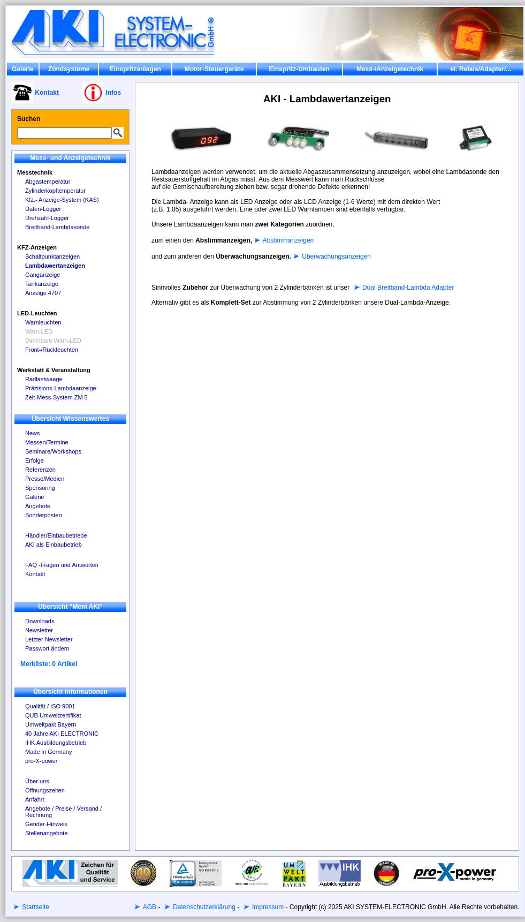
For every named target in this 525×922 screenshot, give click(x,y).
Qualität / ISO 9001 (50, 706)
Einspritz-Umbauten (299, 69)
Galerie (23, 69)
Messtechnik (34, 172)
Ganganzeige (42, 274)
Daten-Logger (43, 209)
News (32, 433)
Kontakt (35, 574)
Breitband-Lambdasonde (57, 227)
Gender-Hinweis (46, 824)
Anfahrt (34, 799)
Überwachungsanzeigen (335, 256)
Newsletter (39, 630)
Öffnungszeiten (45, 790)
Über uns (37, 781)
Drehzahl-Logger (47, 218)
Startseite (34, 907)
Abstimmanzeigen (287, 240)
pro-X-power (41, 761)
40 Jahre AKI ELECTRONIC (61, 733)
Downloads (39, 621)
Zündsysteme (68, 69)
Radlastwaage (44, 379)
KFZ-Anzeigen (37, 247)
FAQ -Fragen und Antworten (61, 565)
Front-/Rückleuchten (51, 349)
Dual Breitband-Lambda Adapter (407, 287)
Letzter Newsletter (49, 639)
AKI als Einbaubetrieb (53, 544)
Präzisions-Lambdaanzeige (60, 388)
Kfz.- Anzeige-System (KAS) (62, 200)
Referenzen (40, 469)
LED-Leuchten (37, 313)
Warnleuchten (43, 322)
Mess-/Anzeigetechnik (389, 69)
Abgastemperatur (47, 181)
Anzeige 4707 (43, 293)
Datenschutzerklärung (203, 907)
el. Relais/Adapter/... (480, 69)
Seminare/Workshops (53, 451)
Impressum (267, 907)
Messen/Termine (47, 442)
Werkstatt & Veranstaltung (53, 370)
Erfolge (34, 460)
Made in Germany (48, 752)
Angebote (37, 506)
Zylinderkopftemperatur (55, 190)
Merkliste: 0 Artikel (48, 664)
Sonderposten (43, 515)
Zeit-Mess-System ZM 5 (56, 397)
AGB (148, 907)
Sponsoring (40, 488)
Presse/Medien (44, 478)
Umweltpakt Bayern (50, 724)
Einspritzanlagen (135, 69)
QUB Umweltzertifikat (53, 715)
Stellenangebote (46, 833)
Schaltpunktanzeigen (52, 256)
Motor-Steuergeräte (214, 69)
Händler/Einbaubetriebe (56, 535)
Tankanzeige (41, 284)
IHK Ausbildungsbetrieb (55, 742)
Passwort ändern (47, 648)
